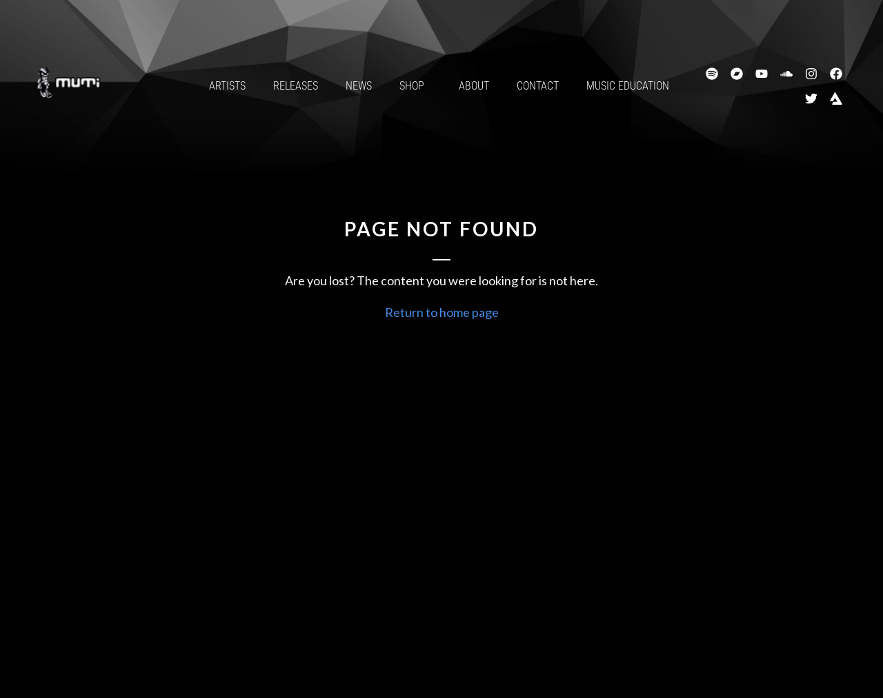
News (359, 85)
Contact (538, 85)
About (474, 85)
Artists (227, 85)
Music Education (627, 85)
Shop (415, 86)
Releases (295, 85)
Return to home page (442, 312)
